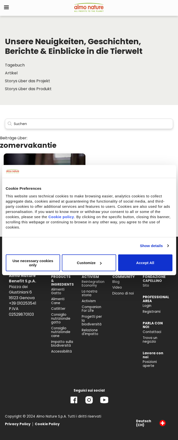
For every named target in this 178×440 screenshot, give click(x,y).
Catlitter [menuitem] (58, 308)
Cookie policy (61, 216)
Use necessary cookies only (32, 262)
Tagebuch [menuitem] (15, 65)
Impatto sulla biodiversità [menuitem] (62, 343)
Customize (89, 263)
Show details (151, 246)
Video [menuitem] (117, 287)
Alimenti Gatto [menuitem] (57, 291)
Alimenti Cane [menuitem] (57, 301)
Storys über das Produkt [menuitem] (28, 89)
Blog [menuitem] (115, 281)
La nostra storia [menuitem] (89, 293)
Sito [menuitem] (146, 285)
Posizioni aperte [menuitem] (150, 363)
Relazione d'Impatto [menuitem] (90, 332)
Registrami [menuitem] (151, 311)
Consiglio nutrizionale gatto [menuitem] (60, 318)
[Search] (89, 124)
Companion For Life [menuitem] (91, 309)
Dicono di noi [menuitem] (123, 293)
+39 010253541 (22, 303)
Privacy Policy (18, 424)
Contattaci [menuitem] (152, 332)
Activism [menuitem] (89, 301)
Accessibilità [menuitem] (61, 351)
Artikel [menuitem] (11, 73)
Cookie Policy (47, 424)
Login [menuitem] (147, 305)
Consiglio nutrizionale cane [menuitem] (60, 332)
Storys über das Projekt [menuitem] (27, 81)
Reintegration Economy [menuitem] (93, 283)
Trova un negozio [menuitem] (150, 339)
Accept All (145, 263)
